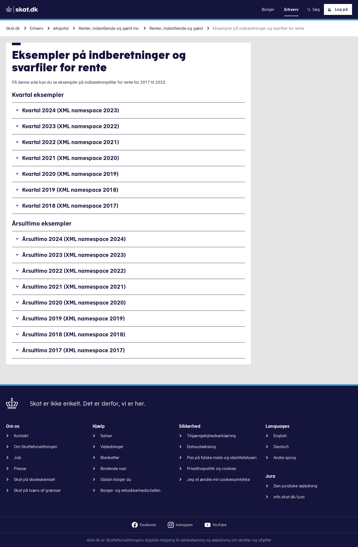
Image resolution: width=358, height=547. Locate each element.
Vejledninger (112, 446)
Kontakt (21, 435)
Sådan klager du (115, 479)
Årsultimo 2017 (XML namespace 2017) (73, 350)
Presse (20, 468)
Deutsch (281, 446)
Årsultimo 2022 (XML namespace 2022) (74, 271)
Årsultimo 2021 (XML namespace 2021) (74, 286)
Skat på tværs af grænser (37, 490)
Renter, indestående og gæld (176, 28)
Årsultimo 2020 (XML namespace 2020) (74, 302)
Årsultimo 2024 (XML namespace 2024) (74, 239)
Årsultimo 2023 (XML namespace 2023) (74, 255)
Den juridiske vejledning (295, 486)
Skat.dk (13, 28)
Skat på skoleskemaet (34, 479)
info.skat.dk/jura (289, 497)
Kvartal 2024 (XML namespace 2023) (70, 110)
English (280, 435)
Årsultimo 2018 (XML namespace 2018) (73, 334)
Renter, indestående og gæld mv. (109, 28)
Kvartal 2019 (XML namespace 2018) (70, 190)
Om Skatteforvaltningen (35, 446)
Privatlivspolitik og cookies (211, 468)
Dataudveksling (201, 446)
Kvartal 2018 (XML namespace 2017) (70, 205)
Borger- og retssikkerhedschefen (130, 490)
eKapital (61, 28)
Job (17, 457)
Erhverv (36, 28)
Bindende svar (113, 468)
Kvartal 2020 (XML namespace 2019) (70, 174)
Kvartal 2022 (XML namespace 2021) (70, 142)
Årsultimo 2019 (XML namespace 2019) (73, 318)
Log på (337, 9)
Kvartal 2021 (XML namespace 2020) (70, 158)
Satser (106, 435)
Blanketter (109, 457)
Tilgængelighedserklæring (211, 435)
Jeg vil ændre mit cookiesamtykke (218, 479)
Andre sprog (284, 457)
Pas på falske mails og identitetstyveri (222, 457)
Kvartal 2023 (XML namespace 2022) (70, 126)
